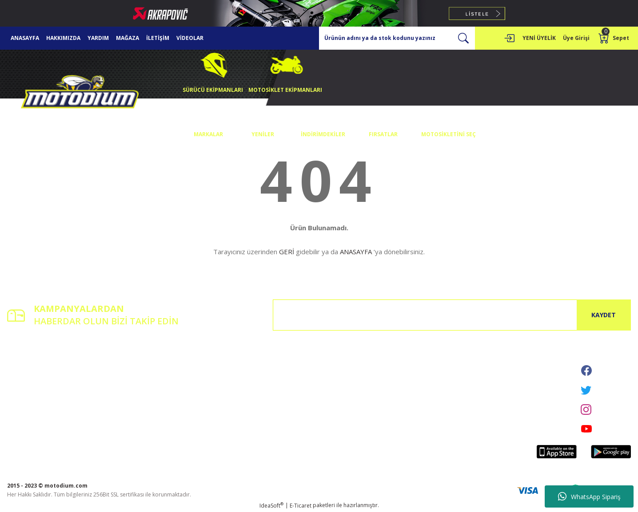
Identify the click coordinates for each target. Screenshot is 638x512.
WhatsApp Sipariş (589, 496)
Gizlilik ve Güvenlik (243, 373)
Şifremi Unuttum (27, 385)
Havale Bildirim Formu (141, 385)
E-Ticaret (300, 505)
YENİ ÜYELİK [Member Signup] (539, 38)
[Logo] (80, 94)
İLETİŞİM (157, 38)
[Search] (397, 38)
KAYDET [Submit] (603, 315)
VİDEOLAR (189, 38)
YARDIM (98, 38)
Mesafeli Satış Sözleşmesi (251, 360)
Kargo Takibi (129, 398)
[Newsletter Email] (452, 315)
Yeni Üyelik (20, 360)
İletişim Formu (131, 373)
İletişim (122, 360)
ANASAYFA (25, 38)
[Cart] (614, 38)
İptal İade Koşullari (243, 385)
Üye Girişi (19, 373)
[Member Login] (509, 38)
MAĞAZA (127, 38)
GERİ (286, 251)
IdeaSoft (271, 505)
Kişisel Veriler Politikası (248, 398)
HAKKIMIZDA (63, 38)
